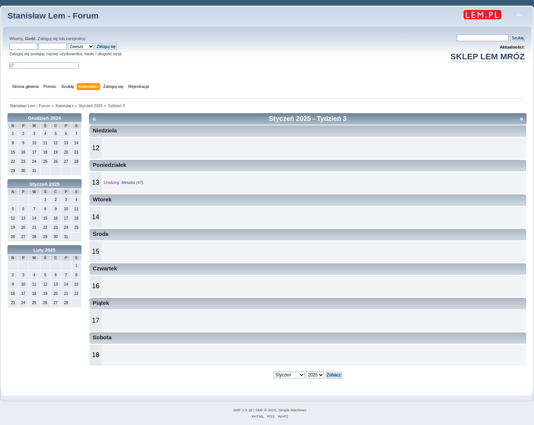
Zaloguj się (48, 38)
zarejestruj (75, 38)
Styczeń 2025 (44, 184)
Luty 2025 (44, 250)
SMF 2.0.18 (243, 410)
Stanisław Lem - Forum (53, 15)
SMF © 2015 (266, 410)
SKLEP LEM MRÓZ (488, 56)
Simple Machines (292, 410)
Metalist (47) (132, 182)
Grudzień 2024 (44, 118)
